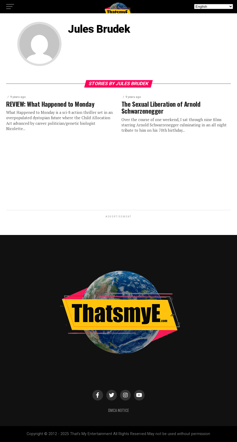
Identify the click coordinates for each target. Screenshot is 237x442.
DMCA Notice (118, 410)
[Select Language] (213, 6)
